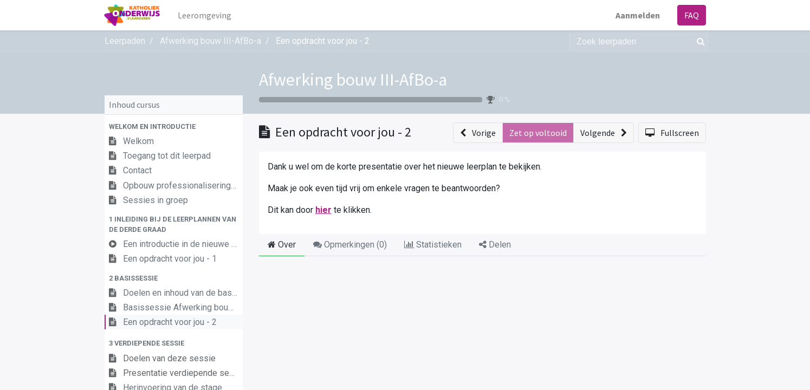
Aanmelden (637, 15)
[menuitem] (205, 15)
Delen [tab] (495, 244)
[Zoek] (699, 41)
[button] (174, 126)
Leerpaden (125, 41)
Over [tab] (282, 244)
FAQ (691, 15)
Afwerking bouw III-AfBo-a (353, 79)
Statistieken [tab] (433, 244)
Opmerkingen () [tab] (350, 244)
